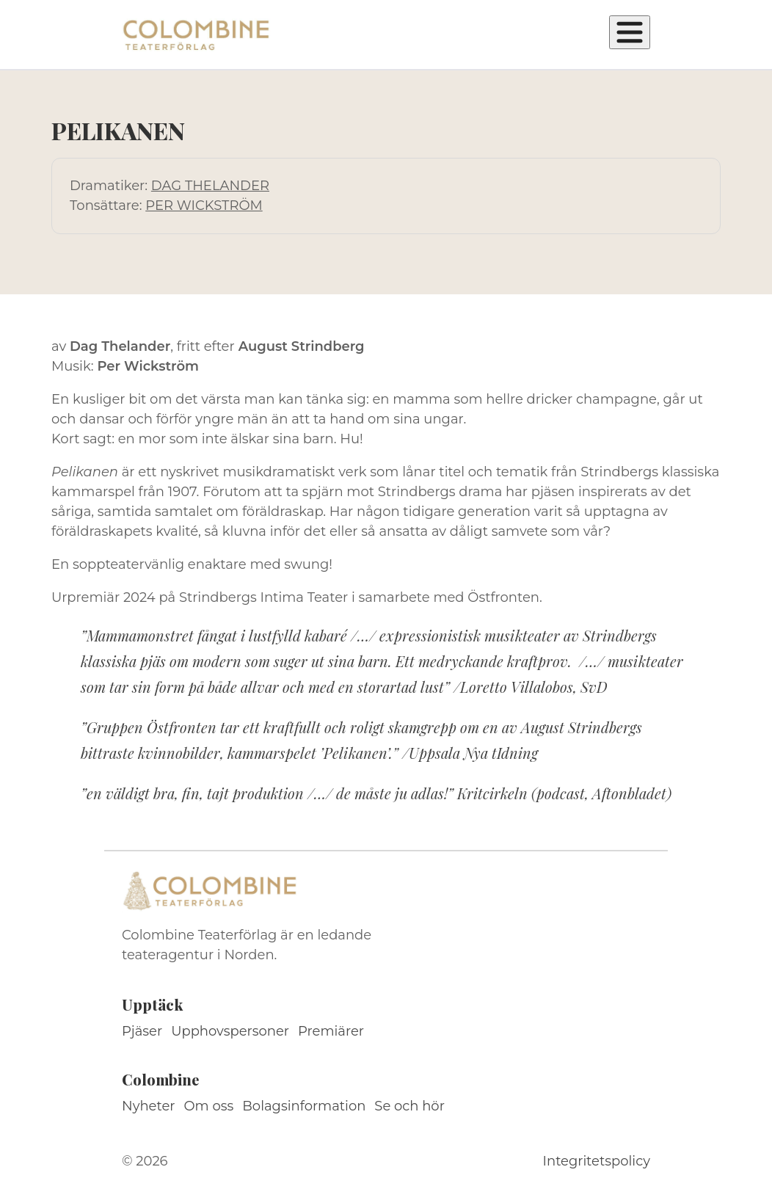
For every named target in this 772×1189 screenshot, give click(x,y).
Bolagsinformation (303, 1106)
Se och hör (409, 1106)
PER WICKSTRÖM (204, 205)
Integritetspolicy (596, 1161)
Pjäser (142, 1031)
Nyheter (148, 1106)
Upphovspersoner (230, 1031)
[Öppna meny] (629, 32)
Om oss (209, 1106)
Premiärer (331, 1031)
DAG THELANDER (210, 186)
